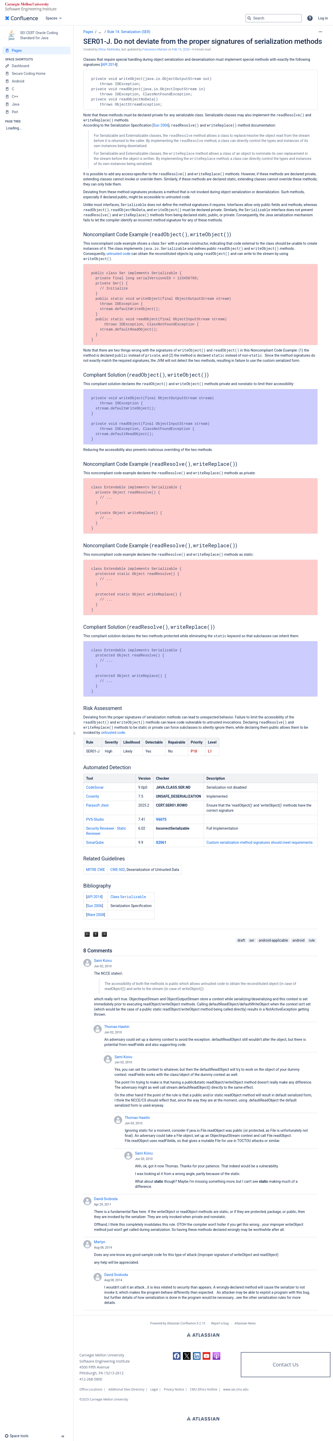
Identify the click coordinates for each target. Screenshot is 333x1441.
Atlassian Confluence (181, 1323)
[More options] (320, 32)
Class (128, 897)
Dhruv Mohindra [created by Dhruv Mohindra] (109, 49)
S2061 (161, 842)
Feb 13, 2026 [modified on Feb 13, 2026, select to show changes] (181, 49)
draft (241, 940)
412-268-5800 (90, 1379)
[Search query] (273, 18)
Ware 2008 (95, 915)
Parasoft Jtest (97, 805)
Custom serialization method (229, 842)
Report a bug (219, 1323)
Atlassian (203, 1334)
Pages (88, 32)
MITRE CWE (95, 870)
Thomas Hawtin (116, 1027)
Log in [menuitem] (323, 18)
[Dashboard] (36, 66)
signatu (258, 842)
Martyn (99, 1242)
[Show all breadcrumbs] (100, 32)
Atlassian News (245, 1323)
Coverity (92, 796)
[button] (310, 18)
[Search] (249, 18)
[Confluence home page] (21, 18)
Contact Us (285, 1364)
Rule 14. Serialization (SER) (128, 32)
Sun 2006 (161, 125)
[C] (36, 89)
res (267, 842)
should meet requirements (291, 842)
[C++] (36, 96)
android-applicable (273, 940)
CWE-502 (117, 870)
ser (251, 940)
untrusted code (118, 254)
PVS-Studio (95, 819)
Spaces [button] (51, 18)
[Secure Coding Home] (36, 73)
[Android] (36, 81)
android (299, 940)
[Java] (36, 104)
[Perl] (36, 112)
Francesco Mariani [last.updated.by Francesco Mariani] (154, 49)
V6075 (161, 819)
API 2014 (109, 65)
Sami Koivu (103, 961)
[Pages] (36, 50)
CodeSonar (95, 787)
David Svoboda (106, 1199)
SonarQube (95, 842)
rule (312, 940)
